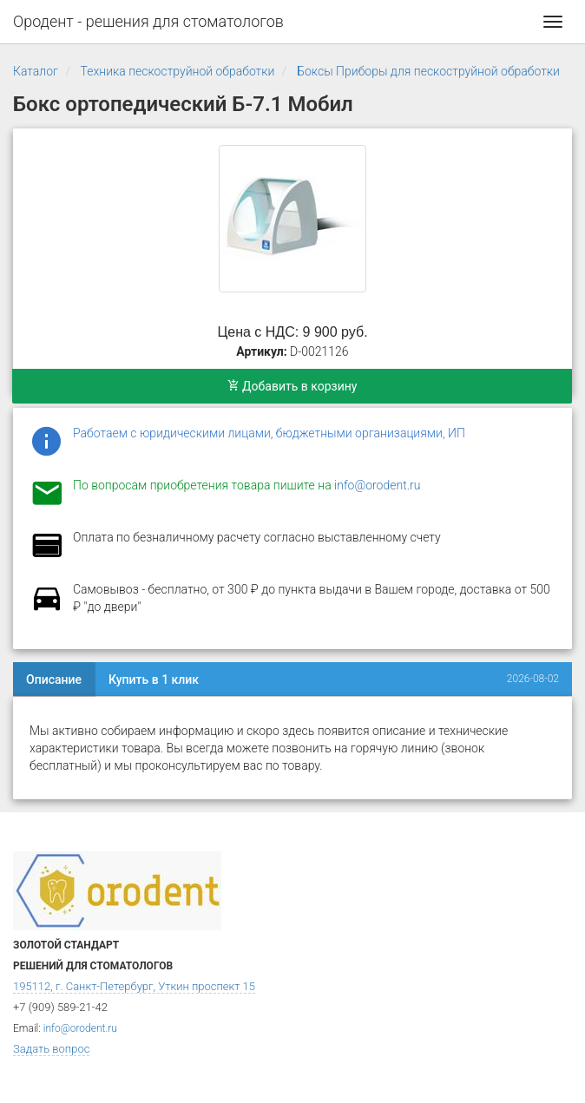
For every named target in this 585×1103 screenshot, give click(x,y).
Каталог (35, 71)
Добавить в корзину (292, 386)
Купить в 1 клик (153, 679)
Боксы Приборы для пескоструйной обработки (428, 71)
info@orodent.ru (377, 485)
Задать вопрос (51, 1048)
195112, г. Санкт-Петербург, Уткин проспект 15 (134, 986)
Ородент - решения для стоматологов (148, 21)
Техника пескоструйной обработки (178, 71)
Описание (54, 679)
